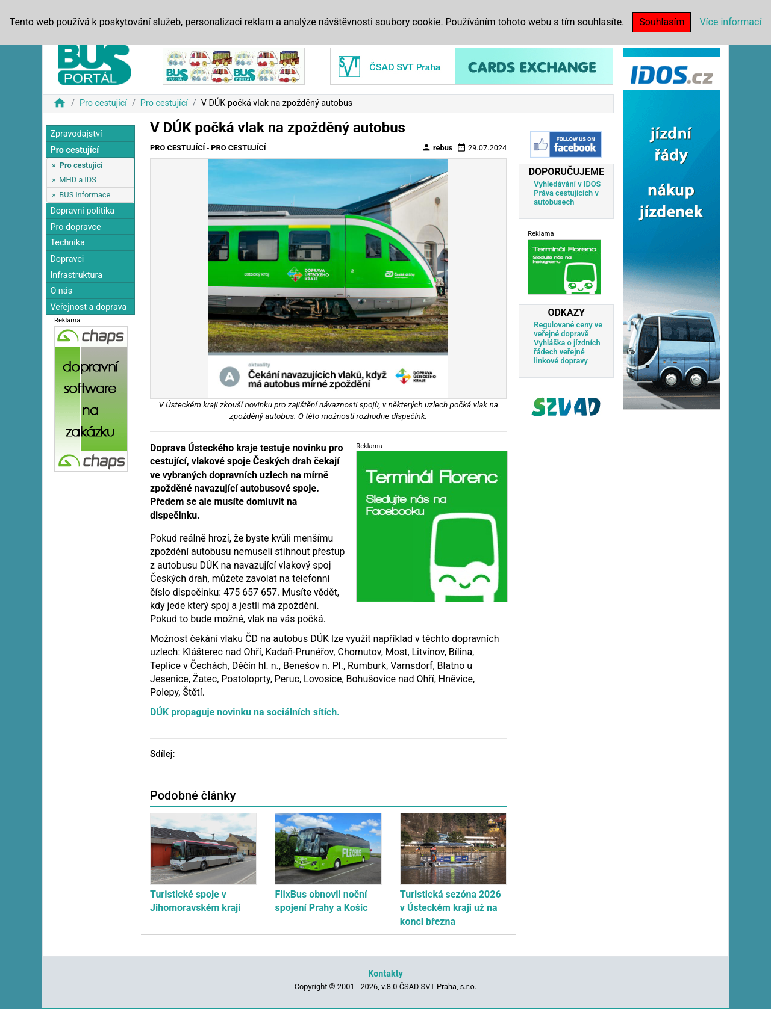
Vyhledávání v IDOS (567, 183)
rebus (437, 147)
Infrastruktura (76, 275)
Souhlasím (661, 22)
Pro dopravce (75, 227)
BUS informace (84, 194)
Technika (67, 243)
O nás (61, 291)
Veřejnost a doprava (88, 307)
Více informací (730, 22)
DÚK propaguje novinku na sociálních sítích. (245, 712)
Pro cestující (103, 103)
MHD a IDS (77, 179)
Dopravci (67, 259)
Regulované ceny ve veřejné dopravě (568, 329)
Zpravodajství (76, 134)
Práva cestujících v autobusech (566, 197)
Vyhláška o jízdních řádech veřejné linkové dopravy (567, 351)
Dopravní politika (82, 211)
